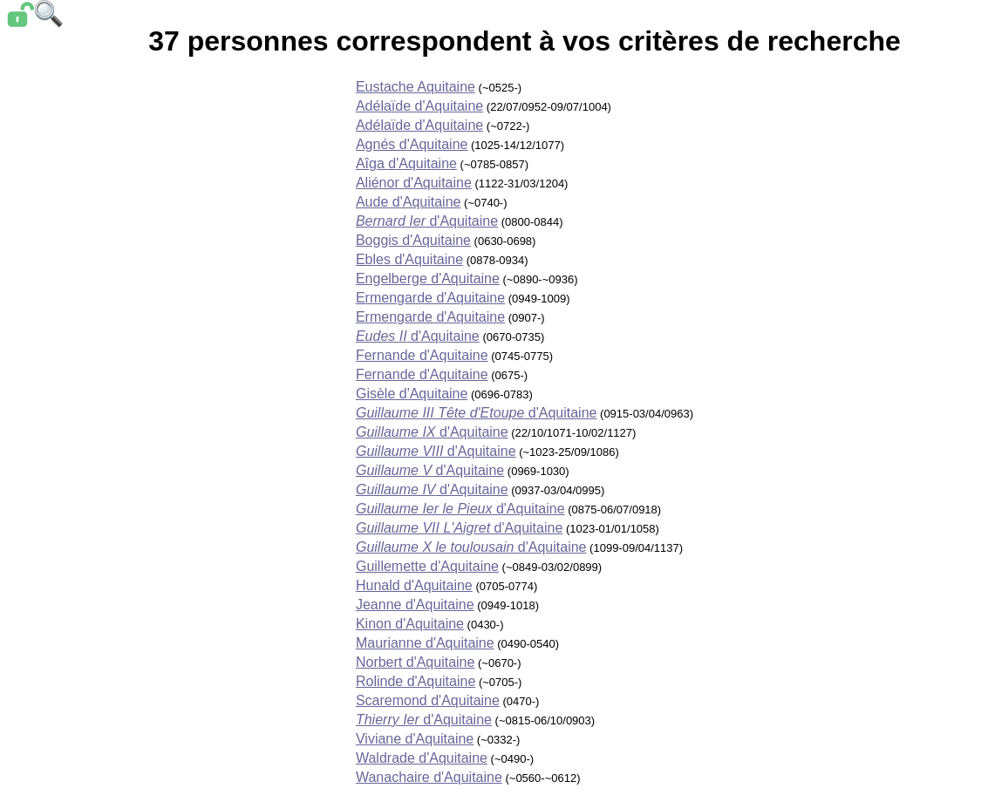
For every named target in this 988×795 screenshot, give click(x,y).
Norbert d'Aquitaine (415, 662)
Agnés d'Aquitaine (411, 144)
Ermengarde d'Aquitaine (430, 297)
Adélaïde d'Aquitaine (419, 106)
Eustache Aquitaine (415, 86)
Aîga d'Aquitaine (406, 163)
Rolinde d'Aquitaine (415, 681)
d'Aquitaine (427, 221)
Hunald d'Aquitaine (414, 585)
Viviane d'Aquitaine (415, 738)
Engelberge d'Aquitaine (428, 278)
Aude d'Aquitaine (408, 201)
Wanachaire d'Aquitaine (429, 777)
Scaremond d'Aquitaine (428, 700)
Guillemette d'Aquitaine (427, 566)
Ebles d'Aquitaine (409, 259)
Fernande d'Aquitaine (422, 355)
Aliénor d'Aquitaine (414, 182)
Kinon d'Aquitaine (410, 623)
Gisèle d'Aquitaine (411, 393)
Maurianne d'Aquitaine (425, 642)
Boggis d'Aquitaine (413, 240)
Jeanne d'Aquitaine (415, 604)
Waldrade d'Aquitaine (421, 758)
